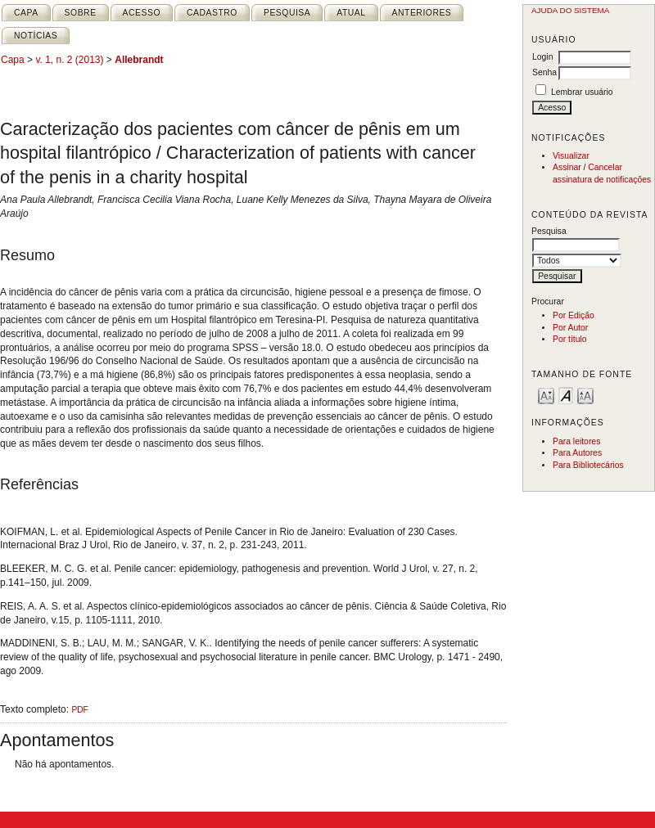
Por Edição (573, 315)
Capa (26, 12)
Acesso (141, 12)
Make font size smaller (546, 394)
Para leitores (576, 441)
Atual (351, 12)
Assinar (567, 167)
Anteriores (422, 12)
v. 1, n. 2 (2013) (69, 59)
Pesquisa (287, 12)
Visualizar (571, 155)
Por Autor (570, 327)
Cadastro (212, 12)
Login (542, 56)
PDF (79, 709)
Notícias (35, 35)
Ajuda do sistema (570, 10)
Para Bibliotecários (588, 465)
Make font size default (566, 394)
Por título (570, 339)
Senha (544, 72)
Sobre (81, 12)
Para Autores (577, 452)
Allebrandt (139, 59)
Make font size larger (585, 394)
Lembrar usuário (582, 92)
